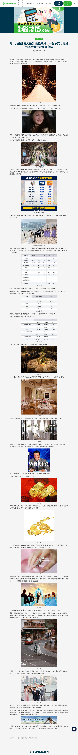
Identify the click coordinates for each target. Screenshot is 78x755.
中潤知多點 (39, 39)
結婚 (36, 738)
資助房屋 (31, 738)
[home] (9, 3)
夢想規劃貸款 (24, 738)
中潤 (18, 738)
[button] (30, 3)
